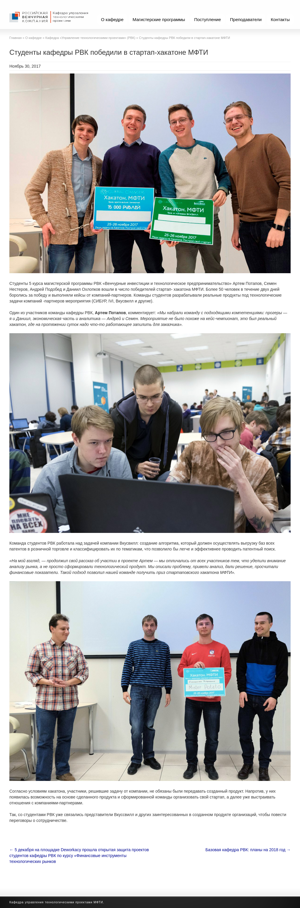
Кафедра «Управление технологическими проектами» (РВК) (90, 38)
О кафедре (112, 19)
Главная (15, 38)
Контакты (280, 19)
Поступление (207, 19)
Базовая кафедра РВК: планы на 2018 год (248, 849)
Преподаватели (246, 19)
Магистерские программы (159, 19)
